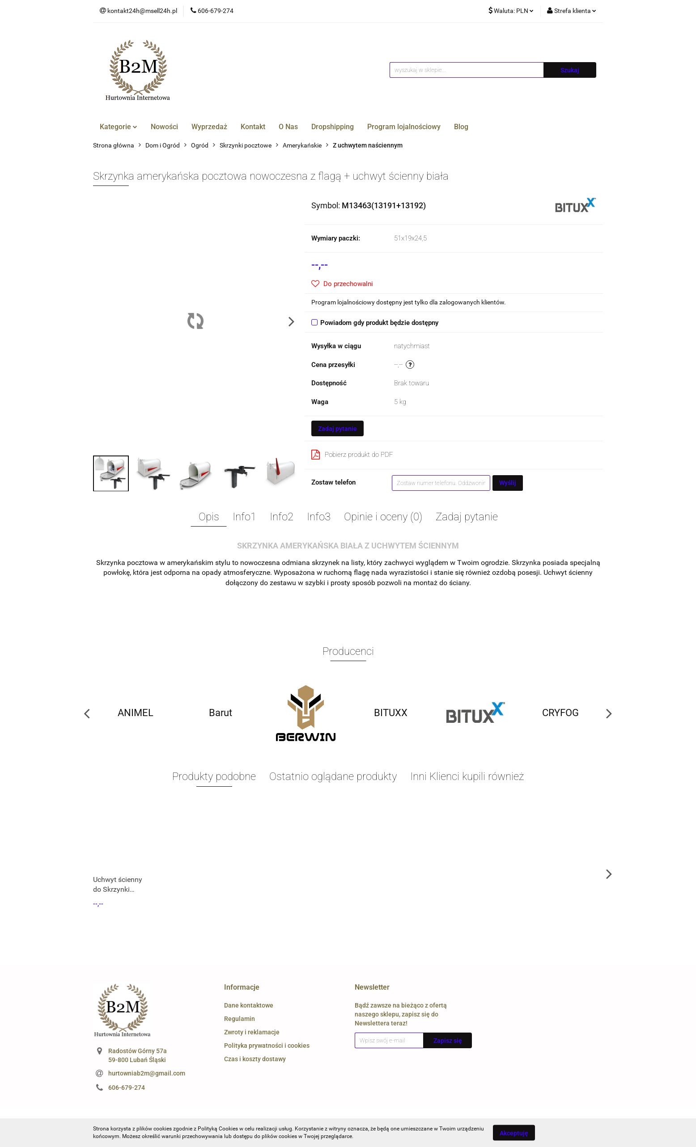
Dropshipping (332, 126)
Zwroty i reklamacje (252, 1032)
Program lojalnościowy (404, 126)
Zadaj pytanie (337, 428)
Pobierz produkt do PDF (352, 455)
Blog (461, 126)
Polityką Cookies (218, 1129)
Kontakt (253, 126)
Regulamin (239, 1018)
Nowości (164, 126)
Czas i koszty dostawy (255, 1059)
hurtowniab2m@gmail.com (146, 1073)
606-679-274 (126, 1087)
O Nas (288, 126)
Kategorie (118, 126)
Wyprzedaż (209, 126)
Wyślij (507, 482)
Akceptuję (514, 1132)
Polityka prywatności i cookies (267, 1045)
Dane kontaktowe (248, 1005)
